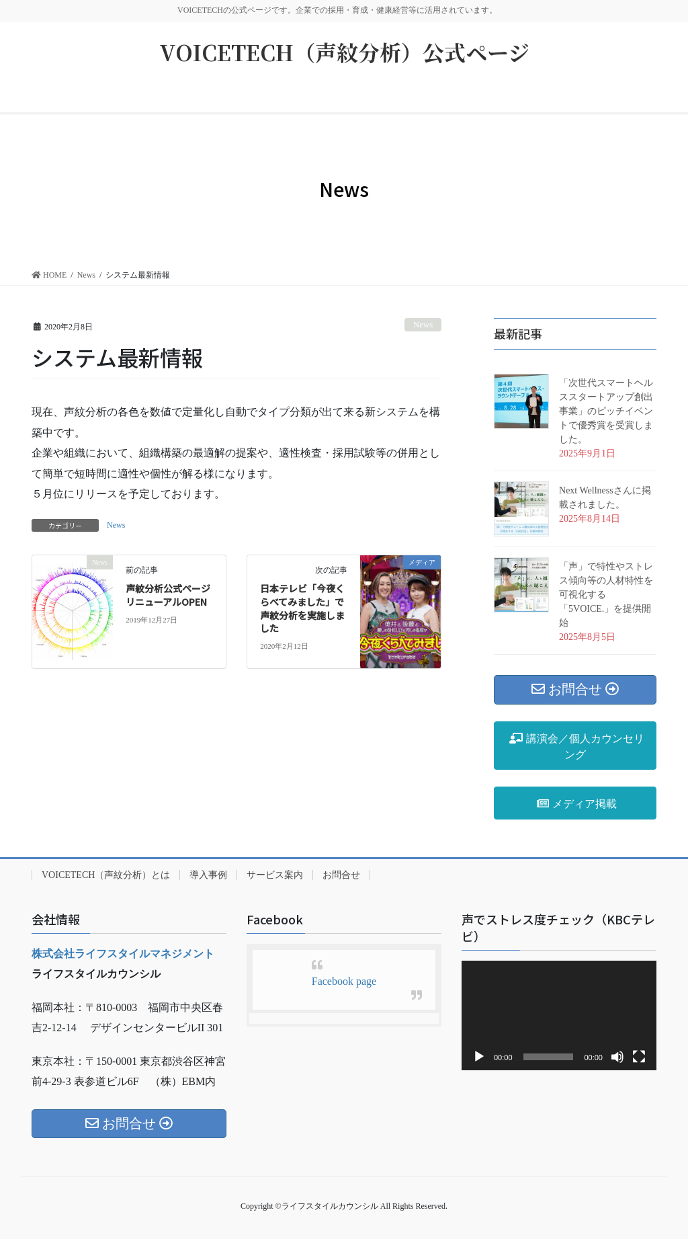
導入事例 (208, 875)
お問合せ (341, 875)
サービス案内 (275, 875)
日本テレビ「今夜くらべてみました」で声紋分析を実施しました (302, 608)
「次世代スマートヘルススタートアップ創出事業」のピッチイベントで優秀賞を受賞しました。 (606, 411)
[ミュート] (617, 1057)
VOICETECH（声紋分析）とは (106, 875)
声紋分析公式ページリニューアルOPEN (168, 595)
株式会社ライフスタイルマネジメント (123, 953)
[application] (559, 1015)
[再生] (479, 1057)
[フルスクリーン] (639, 1057)
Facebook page (344, 981)
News (423, 324)
